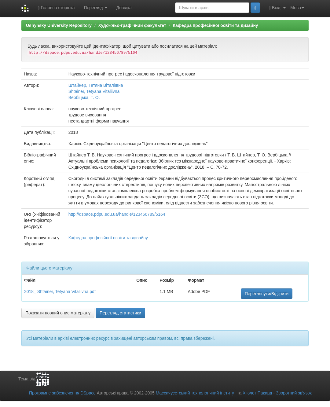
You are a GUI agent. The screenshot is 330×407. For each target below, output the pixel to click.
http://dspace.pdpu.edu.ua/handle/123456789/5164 (116, 214)
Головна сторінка (56, 7)
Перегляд (95, 7)
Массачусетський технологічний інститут (196, 393)
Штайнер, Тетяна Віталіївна (95, 85)
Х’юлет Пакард (257, 393)
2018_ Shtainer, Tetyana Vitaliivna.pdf (60, 291)
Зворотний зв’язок (294, 393)
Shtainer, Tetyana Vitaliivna (94, 91)
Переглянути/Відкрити (266, 293)
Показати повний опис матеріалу (57, 312)
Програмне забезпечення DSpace (62, 393)
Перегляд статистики (120, 312)
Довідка (124, 7)
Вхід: (277, 7)
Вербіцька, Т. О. (84, 97)
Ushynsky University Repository (59, 25)
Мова (297, 7)
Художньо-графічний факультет (132, 25)
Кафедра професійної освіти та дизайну (215, 25)
